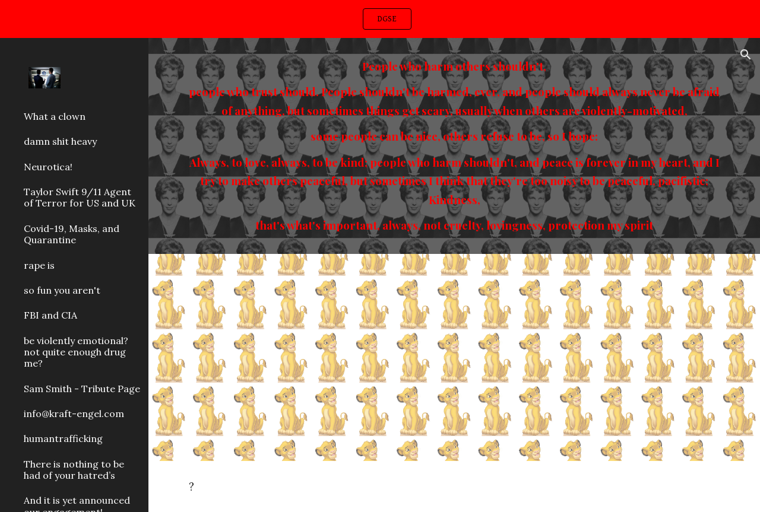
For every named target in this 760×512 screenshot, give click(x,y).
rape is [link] (39, 265)
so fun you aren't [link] (62, 290)
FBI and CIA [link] (50, 315)
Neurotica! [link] (48, 167)
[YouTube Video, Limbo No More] (316, 357)
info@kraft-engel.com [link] (74, 413)
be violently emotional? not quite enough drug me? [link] (76, 352)
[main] (454, 146)
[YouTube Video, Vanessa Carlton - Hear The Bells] (593, 357)
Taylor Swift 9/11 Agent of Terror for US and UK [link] (79, 197)
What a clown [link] (55, 116)
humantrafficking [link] (63, 438)
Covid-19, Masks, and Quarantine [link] (71, 234)
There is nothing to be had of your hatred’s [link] (74, 469)
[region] (380, 19)
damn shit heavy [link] (60, 141)
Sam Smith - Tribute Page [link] (82, 389)
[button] (746, 54)
